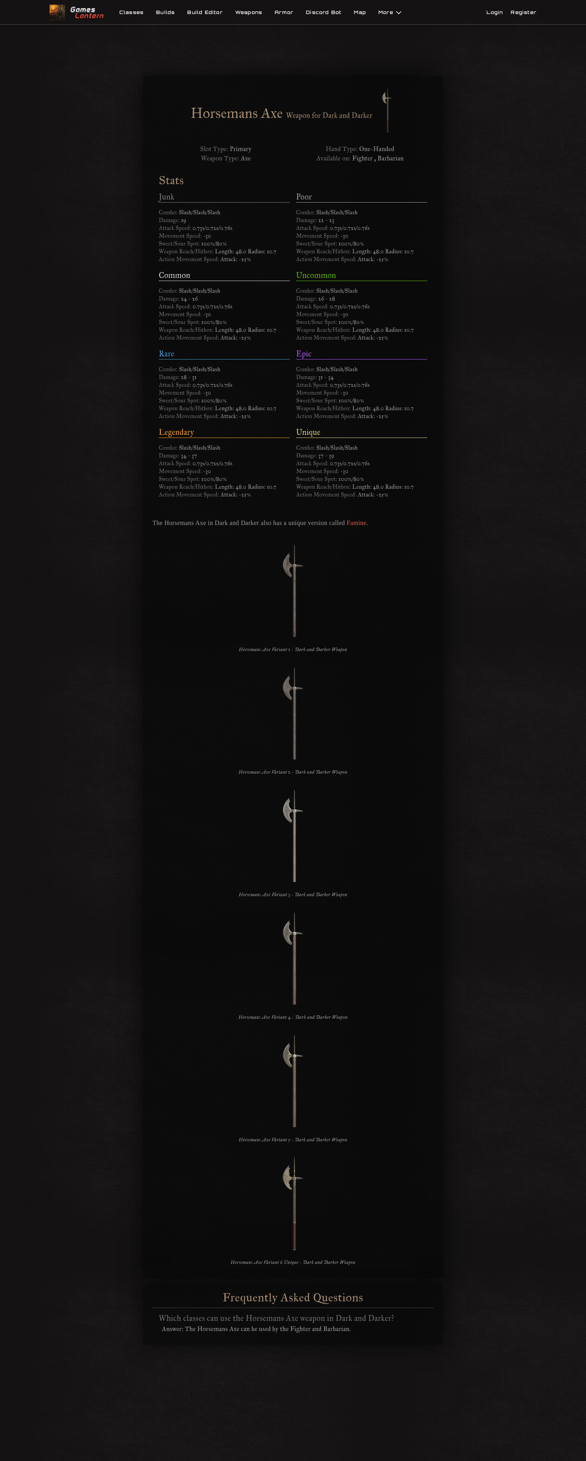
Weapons (248, 12)
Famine (356, 523)
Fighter (362, 158)
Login (495, 12)
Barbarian (391, 158)
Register (523, 12)
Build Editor (204, 12)
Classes (131, 12)
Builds (165, 12)
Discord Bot (323, 12)
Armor (284, 12)
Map (360, 12)
